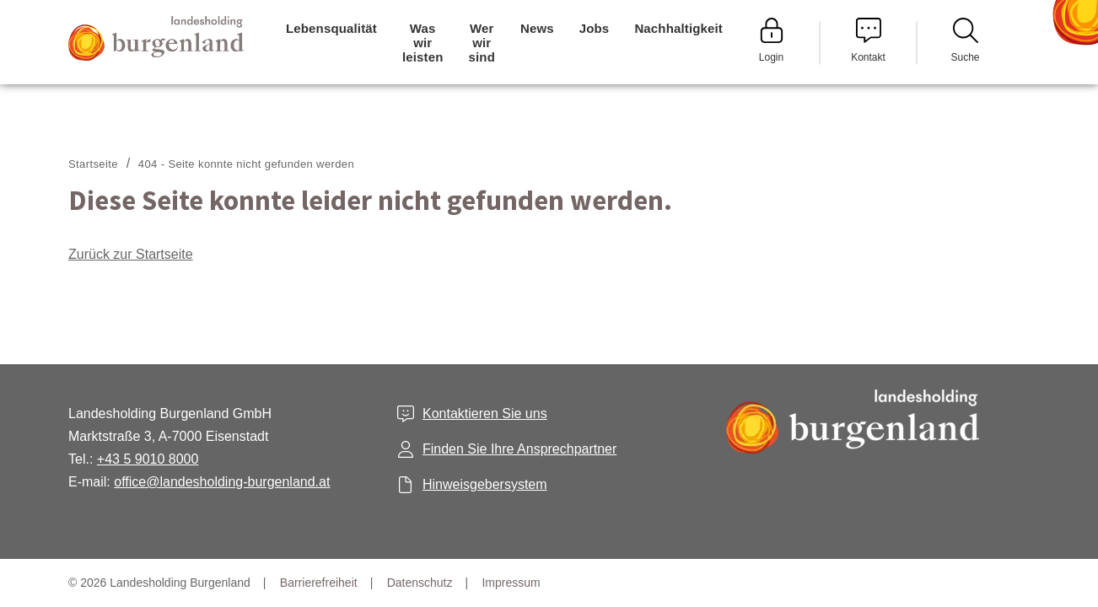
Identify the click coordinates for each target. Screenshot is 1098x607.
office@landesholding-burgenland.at (222, 482)
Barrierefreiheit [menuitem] (319, 582)
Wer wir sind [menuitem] (482, 42)
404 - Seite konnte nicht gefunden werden (246, 164)
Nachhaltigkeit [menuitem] (678, 28)
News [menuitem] (537, 28)
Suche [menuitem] (964, 40)
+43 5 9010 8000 (148, 459)
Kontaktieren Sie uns (485, 413)
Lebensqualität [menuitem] (331, 28)
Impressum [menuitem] (511, 582)
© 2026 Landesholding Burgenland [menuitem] (159, 582)
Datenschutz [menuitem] (420, 582)
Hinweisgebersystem (485, 484)
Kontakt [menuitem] (868, 40)
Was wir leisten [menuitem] (423, 42)
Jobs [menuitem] (594, 28)
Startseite (93, 164)
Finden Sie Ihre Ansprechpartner (519, 449)
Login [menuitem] (771, 40)
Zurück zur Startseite (130, 254)
